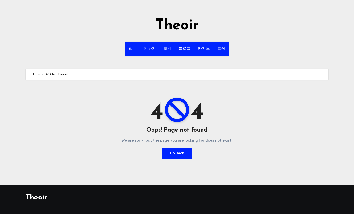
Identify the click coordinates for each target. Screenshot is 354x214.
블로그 (185, 49)
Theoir (177, 25)
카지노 (204, 49)
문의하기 (148, 49)
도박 (167, 49)
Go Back (177, 153)
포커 (221, 49)
